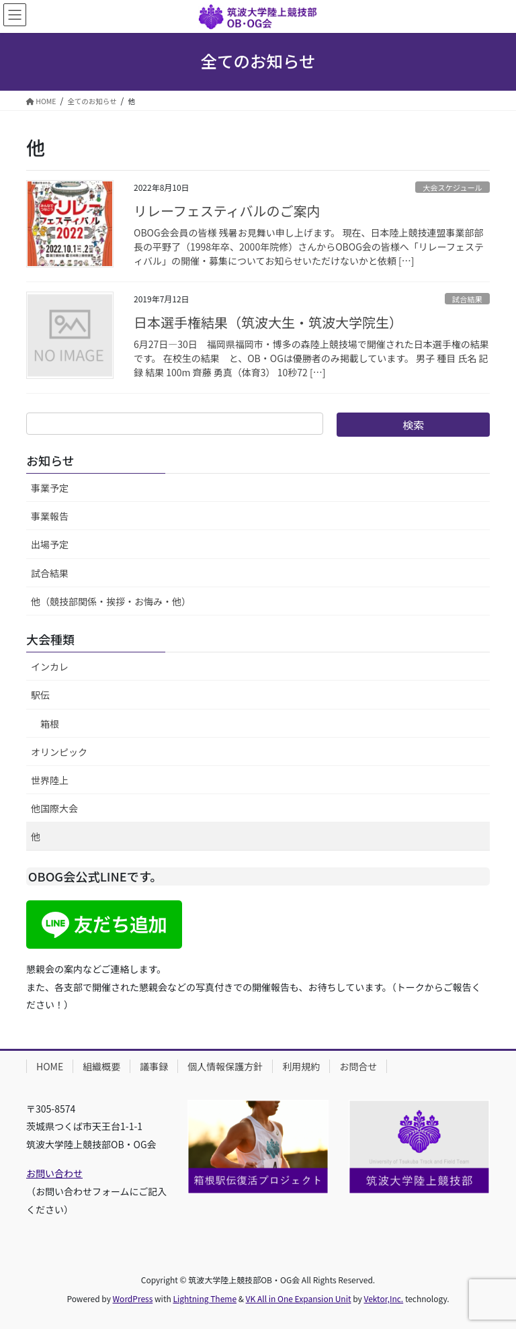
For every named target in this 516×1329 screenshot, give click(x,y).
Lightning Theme (204, 1298)
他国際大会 (54, 808)
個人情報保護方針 (225, 1066)
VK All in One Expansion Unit (298, 1298)
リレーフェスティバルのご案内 (227, 210)
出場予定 (50, 544)
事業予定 (50, 488)
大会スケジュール (452, 187)
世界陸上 (50, 780)
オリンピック (59, 752)
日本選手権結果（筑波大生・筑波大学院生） (268, 322)
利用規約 (301, 1066)
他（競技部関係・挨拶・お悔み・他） (111, 601)
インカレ (50, 666)
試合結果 (467, 299)
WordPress (133, 1298)
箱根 (49, 723)
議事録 (154, 1066)
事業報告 (50, 516)
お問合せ (358, 1066)
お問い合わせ (54, 1173)
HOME (49, 1066)
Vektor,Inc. (383, 1298)
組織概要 (101, 1066)
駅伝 (40, 694)
